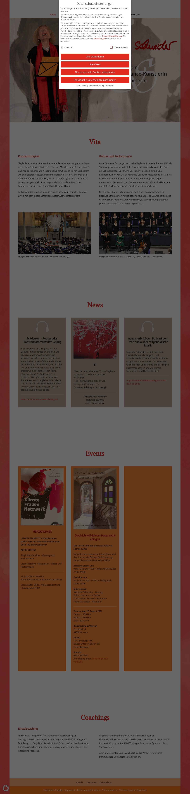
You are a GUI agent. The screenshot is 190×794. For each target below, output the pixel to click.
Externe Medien (119, 45)
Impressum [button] (109, 84)
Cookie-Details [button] (82, 84)
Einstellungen (100, 37)
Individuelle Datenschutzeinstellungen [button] (95, 78)
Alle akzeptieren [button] (95, 54)
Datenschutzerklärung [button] (96, 84)
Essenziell (67, 45)
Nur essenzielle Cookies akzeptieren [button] (95, 70)
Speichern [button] (95, 62)
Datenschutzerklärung (112, 34)
